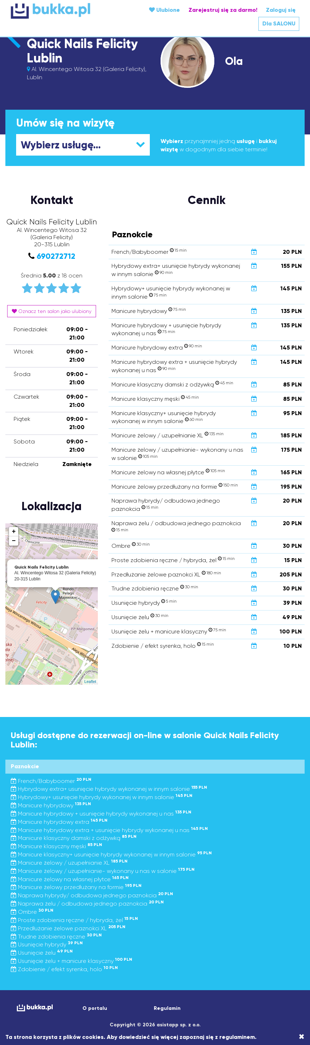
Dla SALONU (278, 23)
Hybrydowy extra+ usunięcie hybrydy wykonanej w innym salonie (109, 788)
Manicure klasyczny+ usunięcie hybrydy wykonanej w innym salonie (111, 854)
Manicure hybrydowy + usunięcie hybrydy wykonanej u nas (101, 813)
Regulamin (167, 1008)
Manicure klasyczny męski (56, 846)
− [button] (14, 541)
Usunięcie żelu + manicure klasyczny (71, 961)
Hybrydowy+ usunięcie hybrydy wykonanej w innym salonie (101, 797)
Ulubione (164, 9)
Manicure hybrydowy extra (59, 821)
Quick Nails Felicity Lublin (82, 51)
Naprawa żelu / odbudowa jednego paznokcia (87, 903)
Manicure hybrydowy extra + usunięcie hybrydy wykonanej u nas (109, 830)
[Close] (302, 1036)
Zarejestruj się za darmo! (223, 9)
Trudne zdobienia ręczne (56, 936)
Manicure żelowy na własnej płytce (70, 879)
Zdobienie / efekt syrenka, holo (64, 969)
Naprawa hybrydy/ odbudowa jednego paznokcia (92, 895)
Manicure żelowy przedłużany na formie (76, 887)
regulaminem (237, 1037)
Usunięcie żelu (42, 952)
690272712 (56, 256)
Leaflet (90, 681)
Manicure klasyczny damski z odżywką (74, 838)
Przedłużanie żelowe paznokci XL (68, 928)
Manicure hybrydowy (51, 805)
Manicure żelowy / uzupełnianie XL (69, 862)
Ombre (32, 911)
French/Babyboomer (51, 781)
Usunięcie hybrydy (47, 944)
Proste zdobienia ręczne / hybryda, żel (74, 920)
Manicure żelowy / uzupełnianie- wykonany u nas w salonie (103, 871)
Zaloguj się (281, 9)
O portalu (94, 1008)
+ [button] (14, 531)
